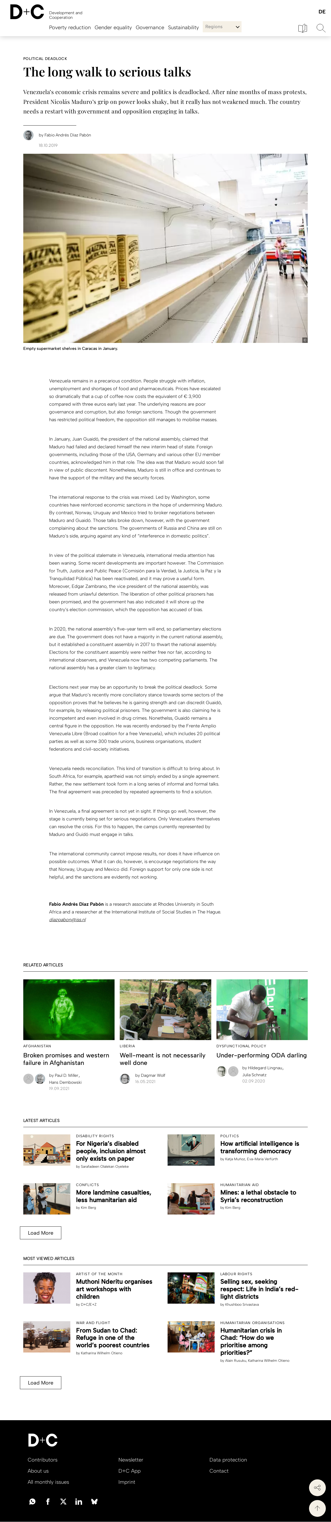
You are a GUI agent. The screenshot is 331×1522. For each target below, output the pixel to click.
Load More (40, 1233)
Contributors (42, 1460)
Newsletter (130, 1460)
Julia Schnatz (254, 1074)
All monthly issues (48, 1482)
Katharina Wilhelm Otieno (101, 1353)
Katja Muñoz (235, 1159)
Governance (150, 27)
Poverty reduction (70, 27)
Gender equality (113, 27)
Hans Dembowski (65, 1082)
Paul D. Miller (64, 1075)
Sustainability (183, 27)
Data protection (228, 1460)
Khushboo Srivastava (242, 1304)
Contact (219, 1471)
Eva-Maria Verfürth (262, 1159)
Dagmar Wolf (150, 1075)
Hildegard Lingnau (262, 1067)
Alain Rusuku (235, 1360)
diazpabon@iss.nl (67, 920)
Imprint (126, 1482)
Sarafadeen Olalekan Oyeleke (105, 1166)
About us (38, 1471)
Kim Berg (88, 1207)
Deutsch (322, 12)
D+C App (129, 1471)
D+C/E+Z (88, 1304)
